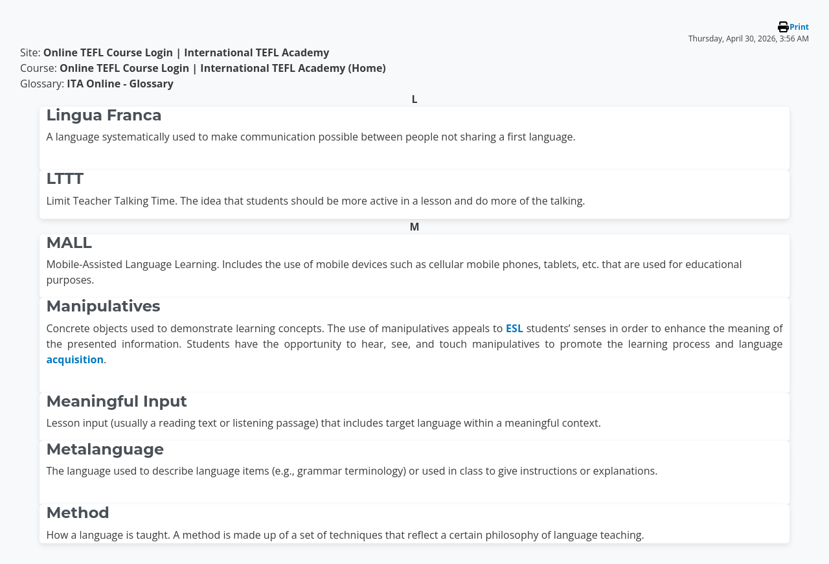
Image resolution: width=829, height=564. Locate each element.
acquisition (75, 359)
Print (799, 26)
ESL (514, 328)
